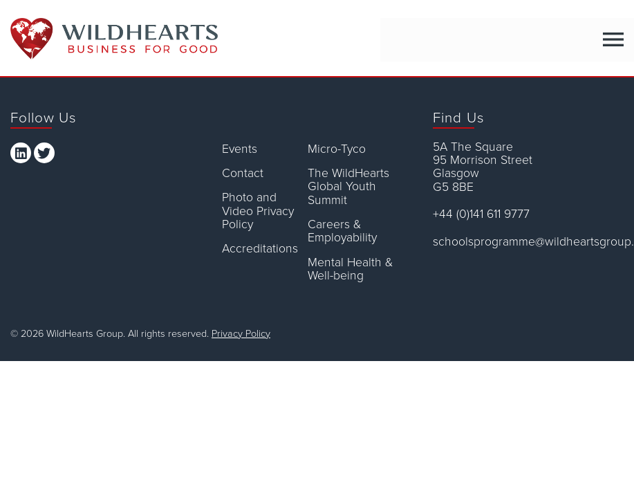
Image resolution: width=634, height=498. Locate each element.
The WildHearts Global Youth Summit (348, 187)
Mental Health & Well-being (350, 269)
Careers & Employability (342, 231)
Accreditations (260, 248)
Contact (242, 173)
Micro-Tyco (337, 149)
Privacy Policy (241, 334)
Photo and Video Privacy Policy (258, 211)
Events (239, 149)
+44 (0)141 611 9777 (481, 214)
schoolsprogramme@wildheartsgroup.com (528, 241)
